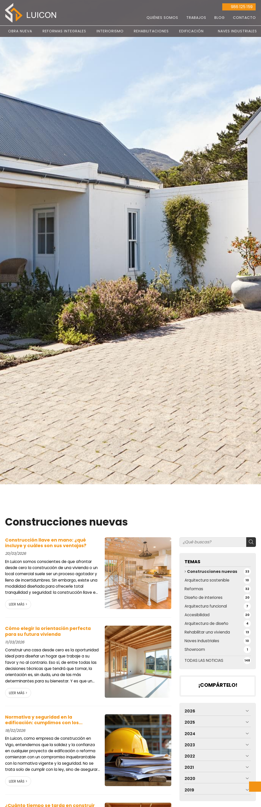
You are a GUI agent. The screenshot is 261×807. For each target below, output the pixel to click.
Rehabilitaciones (151, 31)
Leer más (16, 604)
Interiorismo (110, 31)
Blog (219, 17)
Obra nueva (20, 31)
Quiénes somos (162, 17)
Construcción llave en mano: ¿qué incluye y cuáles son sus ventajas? (45, 543)
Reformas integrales (64, 31)
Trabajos (196, 17)
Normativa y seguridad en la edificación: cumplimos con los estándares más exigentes (42, 720)
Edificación (191, 31)
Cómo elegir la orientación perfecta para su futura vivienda (48, 631)
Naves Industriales (237, 31)
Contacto (244, 17)
